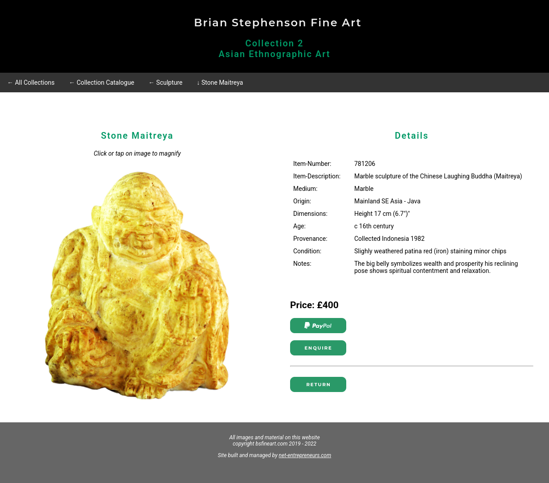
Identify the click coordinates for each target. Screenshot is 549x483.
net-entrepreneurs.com (305, 455)
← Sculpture (165, 82)
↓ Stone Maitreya (220, 82)
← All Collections (30, 82)
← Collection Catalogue (101, 82)
